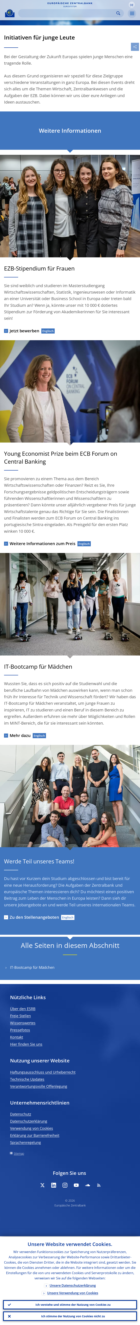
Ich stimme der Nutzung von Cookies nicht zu (73, 1316)
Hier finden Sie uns (26, 1044)
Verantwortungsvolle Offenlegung (38, 1086)
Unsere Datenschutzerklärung (73, 1285)
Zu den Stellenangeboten (34, 917)
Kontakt (16, 1037)
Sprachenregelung (25, 1142)
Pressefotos (20, 1030)
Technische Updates (27, 1079)
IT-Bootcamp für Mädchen (32, 967)
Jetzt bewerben (24, 331)
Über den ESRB (23, 1008)
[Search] (68, 13)
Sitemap (19, 1153)
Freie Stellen (20, 1015)
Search (118, 13)
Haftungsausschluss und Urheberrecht (42, 1072)
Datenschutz (20, 1114)
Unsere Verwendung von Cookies (72, 1292)
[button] (132, 5)
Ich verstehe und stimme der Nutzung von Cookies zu (73, 1304)
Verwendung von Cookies (31, 1128)
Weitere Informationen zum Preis (42, 543)
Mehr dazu (20, 735)
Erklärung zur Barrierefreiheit (34, 1135)
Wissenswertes (23, 1022)
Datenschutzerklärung (28, 1121)
